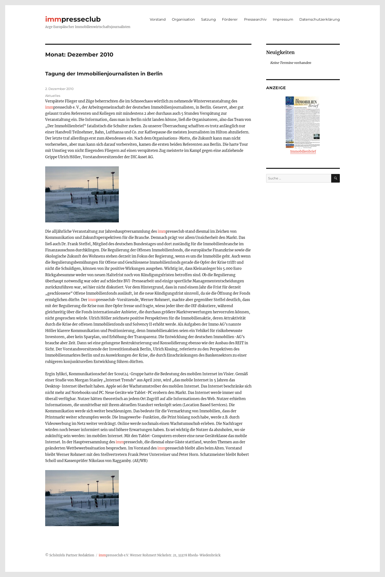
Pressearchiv (255, 19)
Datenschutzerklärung (319, 19)
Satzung (208, 19)
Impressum (283, 19)
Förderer (230, 19)
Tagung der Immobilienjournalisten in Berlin (104, 74)
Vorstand (158, 19)
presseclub (73, 19)
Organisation (183, 19)
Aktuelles (52, 96)
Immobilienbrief (303, 125)
